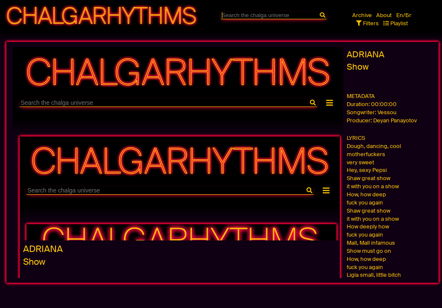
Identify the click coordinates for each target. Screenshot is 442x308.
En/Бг (404, 15)
